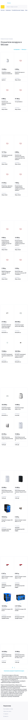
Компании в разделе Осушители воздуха (14, 670)
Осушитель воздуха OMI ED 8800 (20, 610)
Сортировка (17, 49)
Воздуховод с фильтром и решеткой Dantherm (7, 186)
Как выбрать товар (8, 709)
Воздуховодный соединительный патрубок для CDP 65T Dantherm (20, 243)
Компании (8, 10)
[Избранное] (20, 3)
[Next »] (18, 667)
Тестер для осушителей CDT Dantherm (7, 156)
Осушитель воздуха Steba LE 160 (19, 408)
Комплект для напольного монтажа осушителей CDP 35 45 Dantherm (20, 157)
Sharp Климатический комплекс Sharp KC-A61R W (7, 492)
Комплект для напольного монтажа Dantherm (6, 103)
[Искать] (25, 7)
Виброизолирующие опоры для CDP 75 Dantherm (6, 273)
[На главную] (3, 3)
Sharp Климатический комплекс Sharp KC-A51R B (20, 492)
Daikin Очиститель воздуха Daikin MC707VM (7, 438)
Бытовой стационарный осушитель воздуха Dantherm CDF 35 (20, 356)
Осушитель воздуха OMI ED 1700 (7, 520)
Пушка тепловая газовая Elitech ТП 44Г (20, 577)
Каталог (3, 10)
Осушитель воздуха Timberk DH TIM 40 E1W (7, 73)
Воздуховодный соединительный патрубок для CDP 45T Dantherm (6, 243)
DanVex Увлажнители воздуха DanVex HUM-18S (6, 656)
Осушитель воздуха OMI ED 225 (7, 610)
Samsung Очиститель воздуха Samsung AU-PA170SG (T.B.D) (20, 656)
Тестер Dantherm (18, 101)
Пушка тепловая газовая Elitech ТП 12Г (20, 520)
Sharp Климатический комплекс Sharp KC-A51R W (20, 439)
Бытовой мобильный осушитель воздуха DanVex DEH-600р (6, 326)
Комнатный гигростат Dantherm (20, 73)
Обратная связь (7, 711)
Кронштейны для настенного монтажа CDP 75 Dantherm (20, 273)
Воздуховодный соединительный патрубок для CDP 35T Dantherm (20, 188)
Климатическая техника (7, 38)
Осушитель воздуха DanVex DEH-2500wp (19, 325)
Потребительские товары (18, 10)
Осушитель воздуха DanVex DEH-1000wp (6, 408)
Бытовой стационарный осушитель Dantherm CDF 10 (7, 356)
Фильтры (24, 49)
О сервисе (5, 713)
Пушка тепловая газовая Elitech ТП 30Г (7, 577)
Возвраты (5, 716)
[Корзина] (23, 3)
